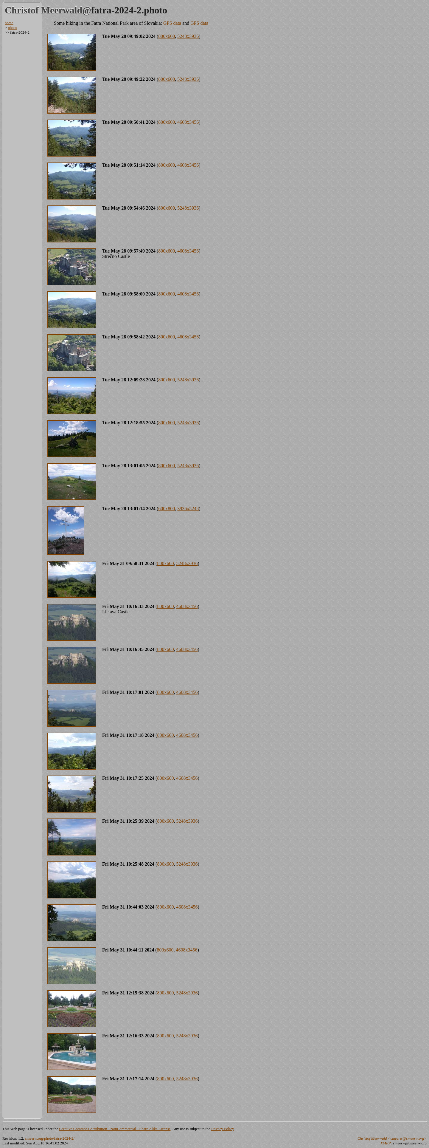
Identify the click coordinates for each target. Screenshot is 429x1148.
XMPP (385, 1143)
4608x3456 (188, 122)
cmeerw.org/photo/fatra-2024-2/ (49, 1138)
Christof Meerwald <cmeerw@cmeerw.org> (392, 1138)
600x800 (166, 508)
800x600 (166, 36)
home (9, 23)
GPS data (172, 23)
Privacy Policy (222, 1129)
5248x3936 (188, 36)
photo (12, 27)
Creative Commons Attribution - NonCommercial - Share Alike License (114, 1129)
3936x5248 (188, 508)
